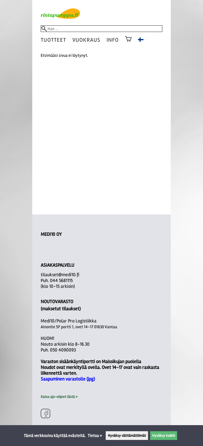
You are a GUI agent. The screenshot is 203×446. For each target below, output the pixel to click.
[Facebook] (45, 414)
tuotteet (53, 40)
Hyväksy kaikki (163, 435)
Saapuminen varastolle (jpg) (68, 379)
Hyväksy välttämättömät (127, 435)
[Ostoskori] (128, 42)
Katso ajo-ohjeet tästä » (59, 397)
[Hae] (102, 28)
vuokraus (86, 40)
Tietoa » (95, 435)
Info (113, 40)
